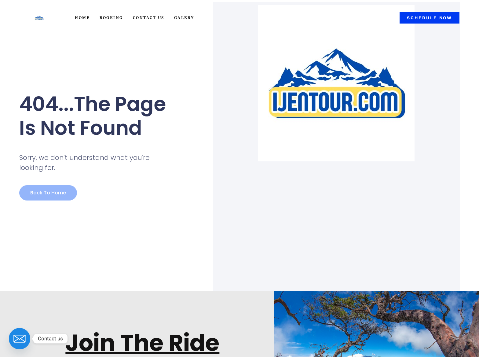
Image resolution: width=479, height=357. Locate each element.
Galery (184, 18)
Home (82, 18)
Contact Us (148, 18)
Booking (111, 18)
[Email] (19, 338)
